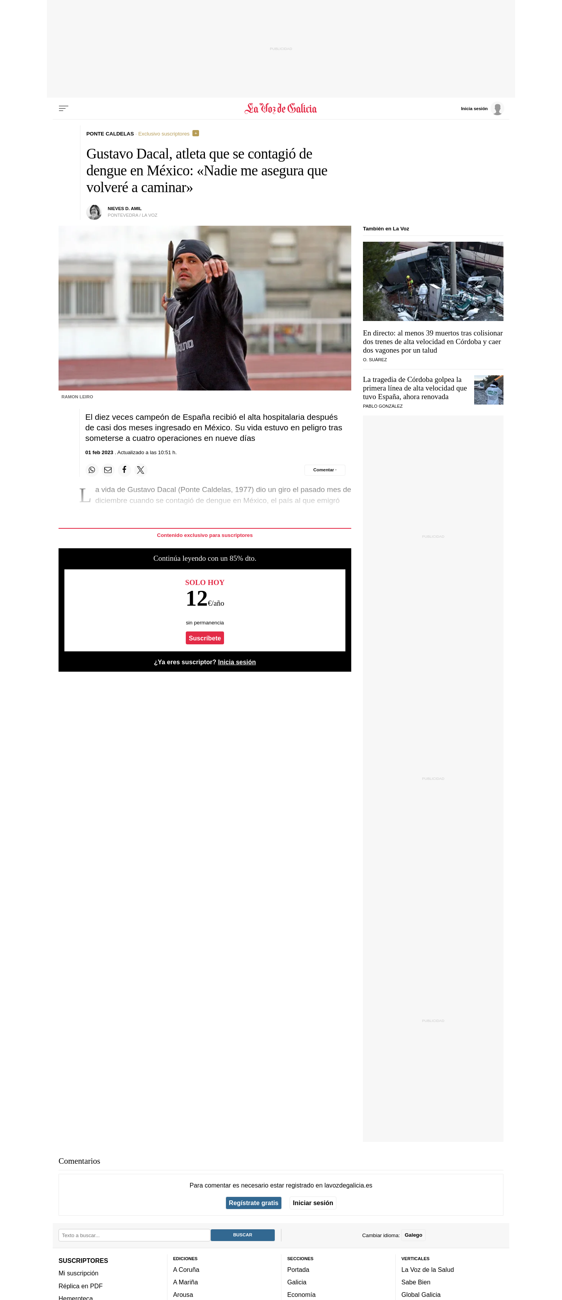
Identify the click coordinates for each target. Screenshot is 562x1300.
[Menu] (63, 108)
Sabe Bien (416, 1282)
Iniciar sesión (313, 1202)
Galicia (296, 1282)
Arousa (183, 1294)
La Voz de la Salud (428, 1269)
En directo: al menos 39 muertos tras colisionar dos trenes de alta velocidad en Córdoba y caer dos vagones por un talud (433, 341)
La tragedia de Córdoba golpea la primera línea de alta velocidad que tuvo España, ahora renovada (415, 388)
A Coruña (186, 1269)
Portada (298, 1269)
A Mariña (185, 1282)
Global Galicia (421, 1294)
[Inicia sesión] (482, 108)
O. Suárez (375, 359)
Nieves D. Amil (125, 208)
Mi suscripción (78, 1273)
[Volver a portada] (281, 108)
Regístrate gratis (253, 1202)
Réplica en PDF (81, 1285)
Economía (301, 1294)
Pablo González (383, 406)
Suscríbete (205, 638)
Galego (413, 1235)
